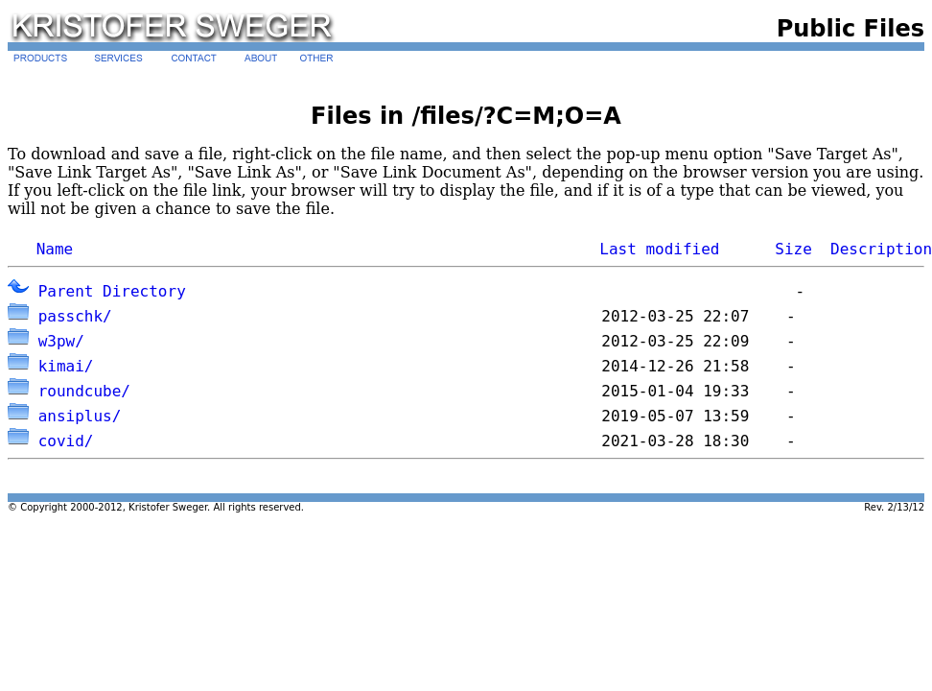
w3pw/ (61, 341)
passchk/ (75, 316)
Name (55, 249)
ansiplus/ (80, 416)
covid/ (66, 441)
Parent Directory (112, 291)
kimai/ (66, 366)
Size (793, 249)
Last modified (659, 249)
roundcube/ (84, 391)
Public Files (850, 28)
